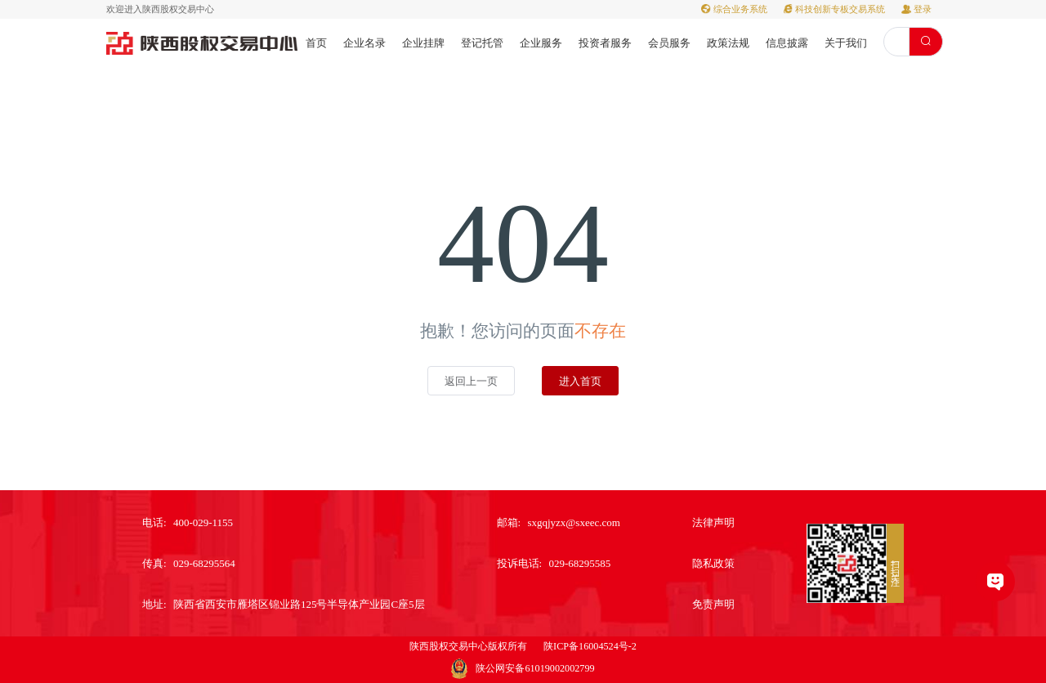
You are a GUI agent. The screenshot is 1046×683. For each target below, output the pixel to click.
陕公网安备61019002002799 (535, 668)
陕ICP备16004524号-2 (590, 646)
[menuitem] (316, 42)
